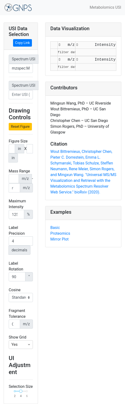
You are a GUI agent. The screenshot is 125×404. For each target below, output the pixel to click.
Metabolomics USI (105, 7)
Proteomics (60, 233)
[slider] (20, 391)
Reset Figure (20, 126)
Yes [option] (14, 344)
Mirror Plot (59, 239)
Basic (55, 227)
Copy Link (22, 43)
